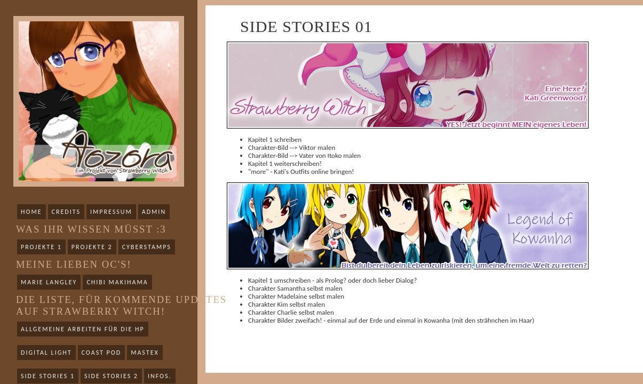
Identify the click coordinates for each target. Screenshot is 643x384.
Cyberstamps (146, 247)
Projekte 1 (41, 247)
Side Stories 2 (111, 376)
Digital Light (46, 352)
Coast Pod (102, 352)
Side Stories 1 (48, 376)
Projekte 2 (92, 247)
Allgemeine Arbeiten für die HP (83, 329)
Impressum (111, 211)
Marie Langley (49, 282)
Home (31, 211)
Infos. (160, 376)
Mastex (145, 352)
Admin (154, 211)
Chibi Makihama (117, 282)
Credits (66, 211)
